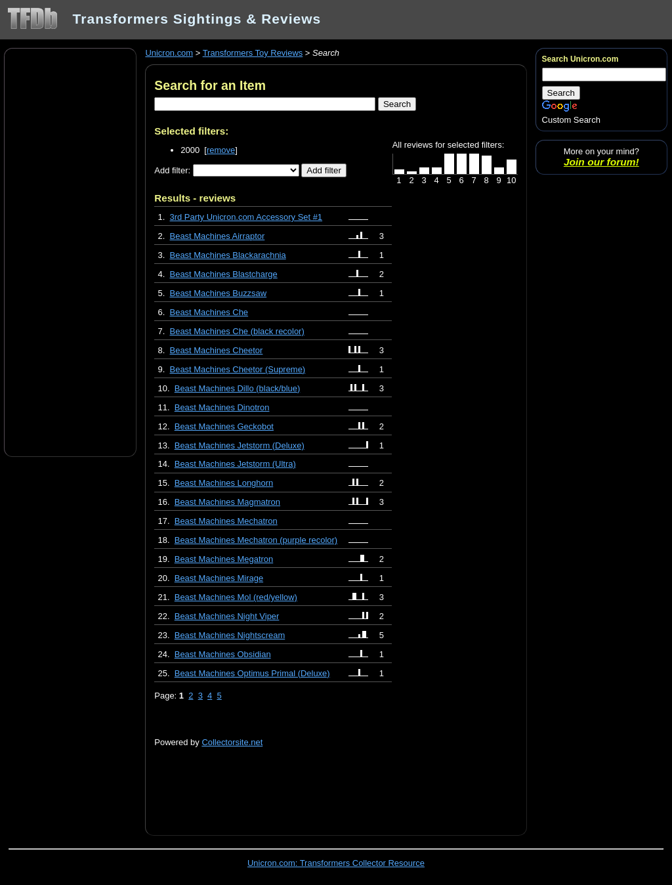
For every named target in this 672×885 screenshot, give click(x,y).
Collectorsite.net (231, 742)
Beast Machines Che (209, 312)
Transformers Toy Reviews (253, 53)
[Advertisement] (70, 251)
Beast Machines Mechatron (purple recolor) (256, 540)
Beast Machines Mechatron (226, 521)
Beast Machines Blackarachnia (228, 255)
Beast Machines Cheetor (216, 350)
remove (221, 150)
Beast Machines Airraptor (217, 236)
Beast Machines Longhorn (224, 483)
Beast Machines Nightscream (230, 635)
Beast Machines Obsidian (223, 654)
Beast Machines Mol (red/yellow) (236, 597)
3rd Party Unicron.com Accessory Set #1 (246, 217)
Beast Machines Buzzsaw (218, 293)
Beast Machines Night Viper (227, 616)
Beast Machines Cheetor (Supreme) (238, 369)
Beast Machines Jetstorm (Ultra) (235, 464)
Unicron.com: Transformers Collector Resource (336, 863)
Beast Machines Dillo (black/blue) (238, 388)
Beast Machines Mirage (219, 578)
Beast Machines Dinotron (222, 407)
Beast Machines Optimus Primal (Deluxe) (252, 673)
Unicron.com (169, 53)
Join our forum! (601, 161)
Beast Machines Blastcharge (224, 274)
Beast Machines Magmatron (227, 502)
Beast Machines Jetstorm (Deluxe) (239, 445)
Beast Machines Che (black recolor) (237, 331)
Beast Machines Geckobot (224, 426)
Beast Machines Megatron (224, 559)
